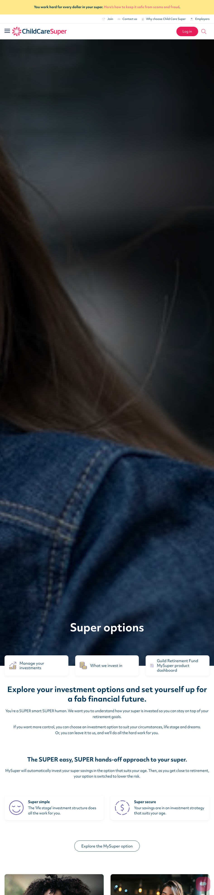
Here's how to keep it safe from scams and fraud (141, 7)
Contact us (127, 19)
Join (107, 19)
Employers (199, 19)
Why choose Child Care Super (164, 19)
